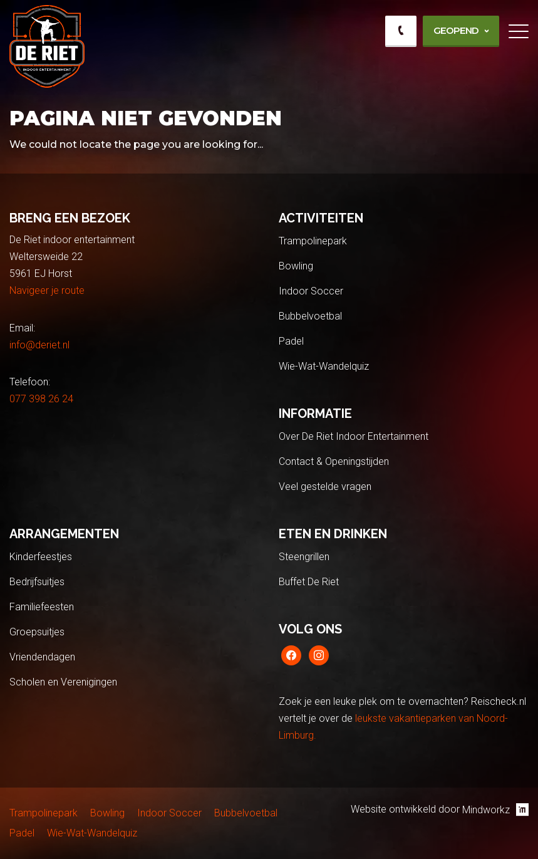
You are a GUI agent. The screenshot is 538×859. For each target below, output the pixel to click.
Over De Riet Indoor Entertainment (353, 436)
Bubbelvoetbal (310, 316)
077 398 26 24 (41, 399)
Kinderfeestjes (40, 557)
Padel (291, 341)
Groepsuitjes (37, 632)
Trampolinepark (313, 241)
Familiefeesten (41, 607)
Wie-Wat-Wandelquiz (324, 366)
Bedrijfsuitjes (37, 582)
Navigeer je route (47, 290)
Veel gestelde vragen (325, 486)
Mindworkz (495, 809)
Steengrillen (304, 557)
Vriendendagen (42, 657)
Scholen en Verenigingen (63, 682)
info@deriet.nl (39, 345)
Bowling (296, 266)
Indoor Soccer (311, 291)
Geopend (456, 30)
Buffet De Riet (309, 582)
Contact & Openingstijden (334, 461)
